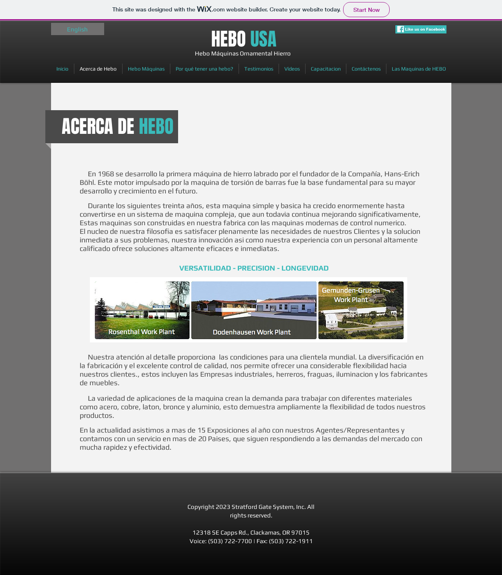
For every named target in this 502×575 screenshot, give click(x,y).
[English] (77, 29)
